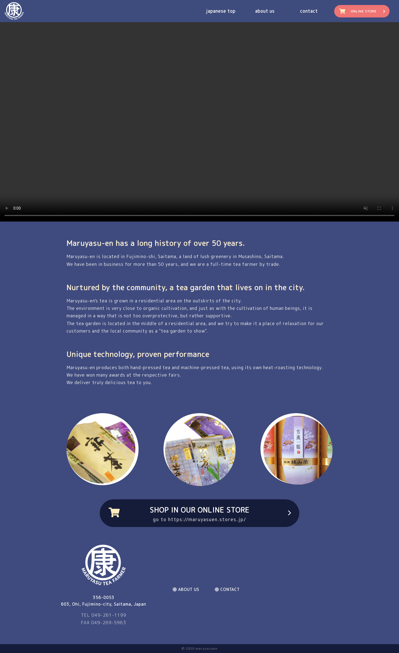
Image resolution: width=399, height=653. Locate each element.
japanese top (221, 11)
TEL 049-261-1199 (103, 615)
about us (265, 11)
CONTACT (230, 589)
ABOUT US (188, 589)
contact (309, 11)
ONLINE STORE (364, 11)
